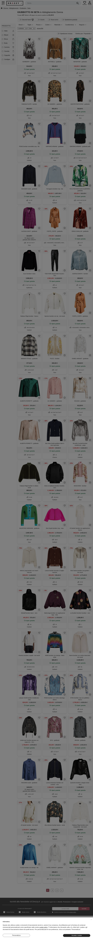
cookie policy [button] (43, 927)
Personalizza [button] (16, 935)
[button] (91, 919)
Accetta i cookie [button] (77, 935)
